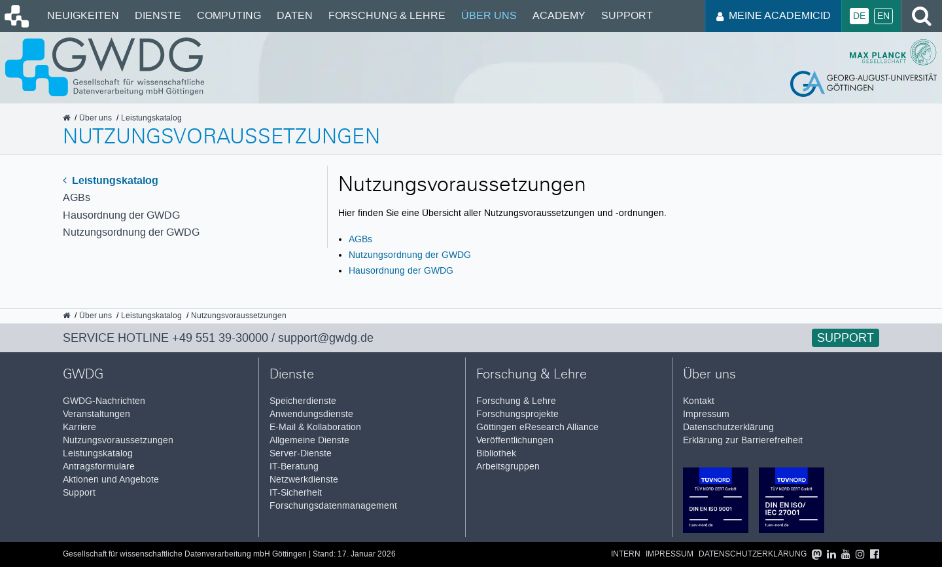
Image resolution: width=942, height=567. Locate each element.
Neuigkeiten (83, 15)
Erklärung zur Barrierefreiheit (743, 440)
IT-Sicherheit (296, 493)
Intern (625, 554)
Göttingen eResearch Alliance (537, 427)
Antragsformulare (99, 466)
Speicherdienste (303, 401)
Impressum (706, 414)
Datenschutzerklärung (728, 427)
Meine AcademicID (773, 15)
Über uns (489, 15)
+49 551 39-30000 (220, 337)
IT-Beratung (294, 466)
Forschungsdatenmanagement (333, 506)
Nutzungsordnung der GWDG (131, 232)
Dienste (158, 15)
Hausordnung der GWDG (121, 215)
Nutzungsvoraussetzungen (118, 440)
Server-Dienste (301, 453)
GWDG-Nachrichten (104, 401)
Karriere (79, 427)
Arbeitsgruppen (508, 466)
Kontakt (698, 401)
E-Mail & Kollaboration (315, 427)
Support (627, 15)
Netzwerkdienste (304, 480)
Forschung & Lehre (386, 15)
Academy (558, 15)
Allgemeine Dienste (309, 440)
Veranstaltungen (96, 414)
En (883, 16)
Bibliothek (496, 453)
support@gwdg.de (326, 337)
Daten (295, 15)
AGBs (76, 197)
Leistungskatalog (110, 180)
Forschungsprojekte (517, 414)
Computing (229, 15)
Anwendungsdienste (311, 414)
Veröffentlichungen (514, 440)
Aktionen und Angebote (111, 480)
